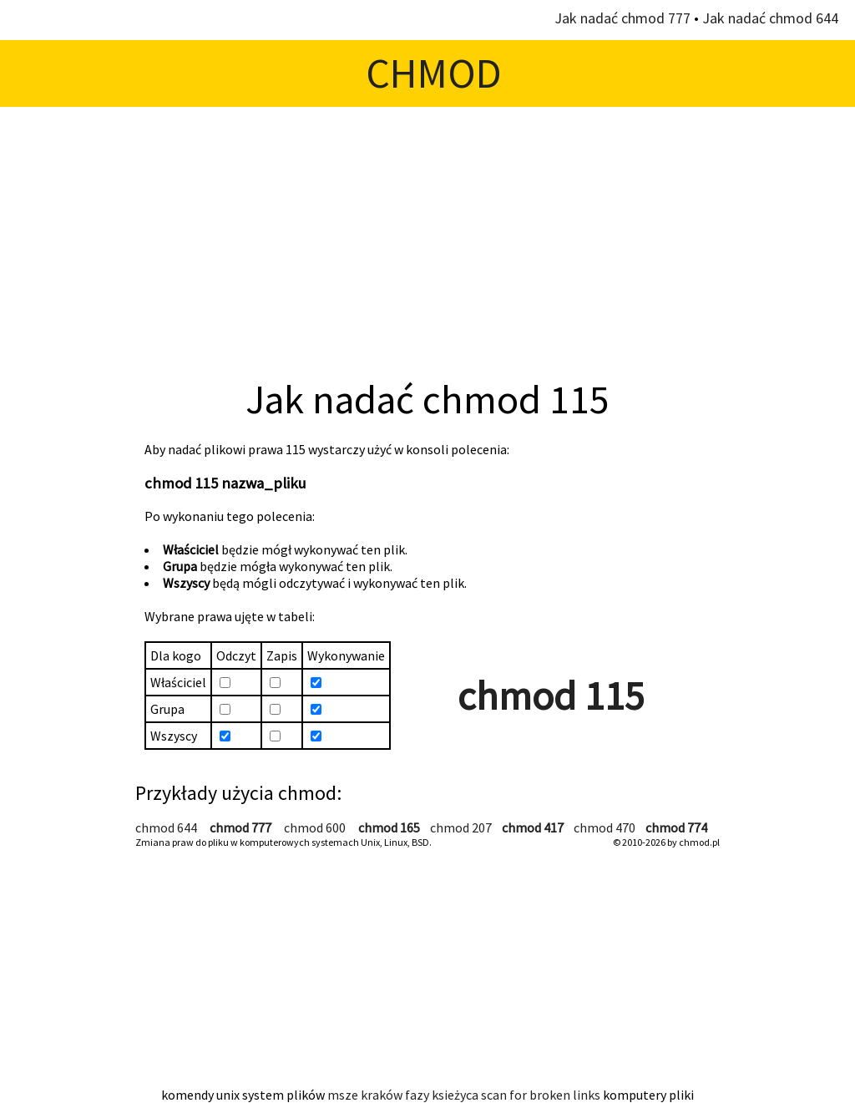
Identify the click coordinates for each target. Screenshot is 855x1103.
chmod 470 (604, 827)
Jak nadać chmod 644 (770, 18)
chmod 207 (461, 827)
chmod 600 (315, 827)
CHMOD (434, 73)
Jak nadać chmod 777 (622, 18)
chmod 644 (166, 827)
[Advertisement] (427, 240)
